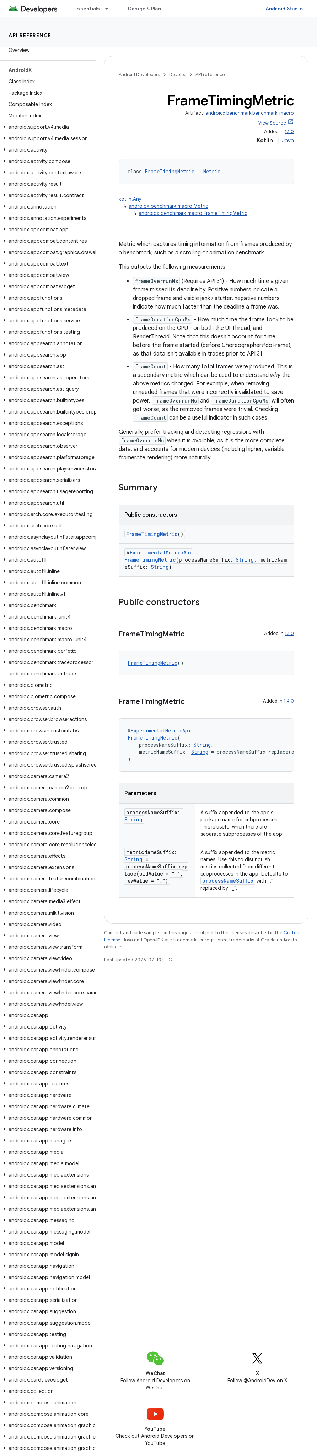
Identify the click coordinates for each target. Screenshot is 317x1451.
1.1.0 (289, 131)
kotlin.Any (130, 199)
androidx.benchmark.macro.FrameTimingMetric (193, 213)
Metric (211, 171)
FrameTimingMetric (169, 171)
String (245, 559)
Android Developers (139, 75)
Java (288, 140)
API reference (30, 35)
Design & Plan (144, 8)
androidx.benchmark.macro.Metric (168, 206)
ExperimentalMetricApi (161, 552)
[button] (46, 127)
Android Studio (284, 8)
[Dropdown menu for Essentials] (109, 8)
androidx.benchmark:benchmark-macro (249, 113)
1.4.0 (289, 701)
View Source (272, 123)
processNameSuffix (227, 880)
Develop (177, 75)
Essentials (87, 8)
